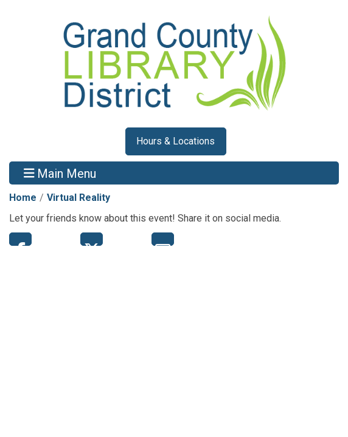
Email (162, 239)
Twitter (91, 239)
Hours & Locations (175, 141)
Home (23, 197)
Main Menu (60, 173)
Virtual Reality (78, 197)
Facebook (20, 239)
